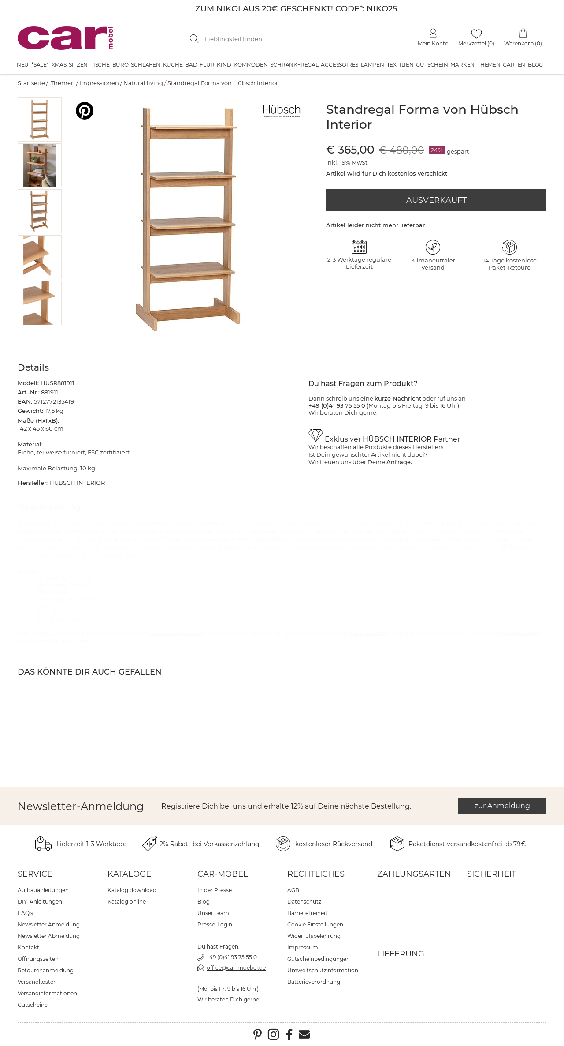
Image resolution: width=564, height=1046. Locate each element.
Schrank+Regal (294, 64)
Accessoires (339, 64)
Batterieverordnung (313, 982)
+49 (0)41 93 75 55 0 (231, 957)
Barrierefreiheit (307, 913)
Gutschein (432, 64)
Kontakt (28, 947)
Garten (514, 64)
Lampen (372, 64)
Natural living (143, 82)
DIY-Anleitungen (40, 901)
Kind (224, 64)
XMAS (59, 64)
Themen (489, 64)
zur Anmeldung (502, 806)
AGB (293, 890)
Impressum (302, 947)
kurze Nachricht (398, 398)
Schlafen (145, 64)
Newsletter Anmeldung (49, 924)
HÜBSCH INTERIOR (397, 439)
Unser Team (213, 913)
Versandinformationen (47, 993)
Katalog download (132, 890)
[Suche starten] (195, 38)
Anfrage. (399, 461)
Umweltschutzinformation (322, 970)
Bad (191, 64)
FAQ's (25, 913)
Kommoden (250, 64)
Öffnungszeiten (38, 959)
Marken (462, 64)
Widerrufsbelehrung (314, 936)
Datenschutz (304, 901)
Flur (207, 64)
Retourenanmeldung (46, 970)
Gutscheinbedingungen (318, 959)
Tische (100, 64)
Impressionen (99, 82)
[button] (39, 119)
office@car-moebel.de (236, 967)
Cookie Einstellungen (315, 924)
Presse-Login (214, 924)
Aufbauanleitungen (43, 890)
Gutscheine (33, 1004)
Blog (535, 64)
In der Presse (214, 890)
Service (35, 874)
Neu (23, 64)
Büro (120, 64)
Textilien (400, 64)
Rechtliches (316, 874)
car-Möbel (222, 874)
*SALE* (40, 64)
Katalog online (127, 901)
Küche (173, 64)
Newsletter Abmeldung (49, 936)
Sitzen (78, 64)
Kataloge (129, 874)
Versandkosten (37, 982)
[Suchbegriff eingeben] (283, 38)
